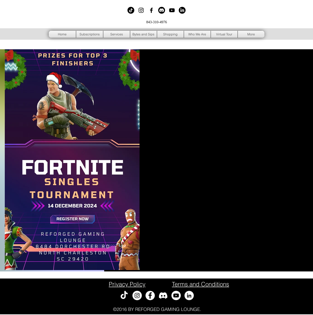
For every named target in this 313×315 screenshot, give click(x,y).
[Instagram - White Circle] (137, 295)
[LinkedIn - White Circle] (189, 295)
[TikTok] (130, 10)
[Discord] (161, 10)
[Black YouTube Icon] (171, 10)
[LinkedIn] (182, 10)
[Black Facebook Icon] (151, 10)
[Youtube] (176, 295)
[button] (170, 34)
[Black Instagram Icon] (141, 10)
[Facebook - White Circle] (150, 295)
